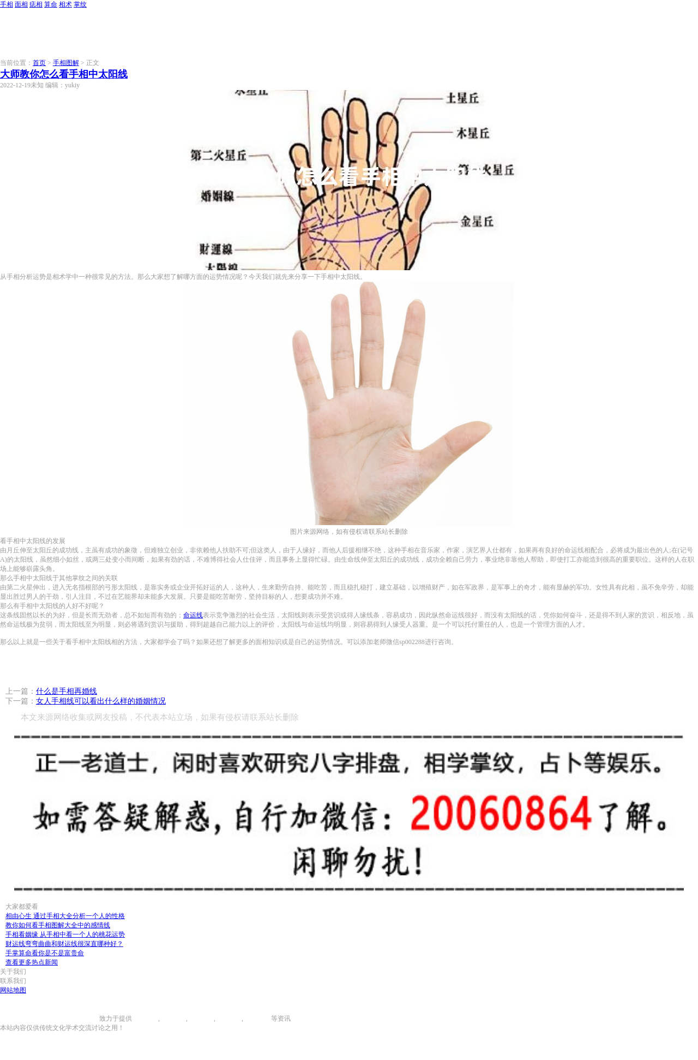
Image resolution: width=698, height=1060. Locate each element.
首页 (39, 63)
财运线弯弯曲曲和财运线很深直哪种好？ (64, 944)
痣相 (36, 4)
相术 (65, 4)
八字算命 (228, 1018)
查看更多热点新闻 (31, 962)
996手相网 (84, 1018)
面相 (21, 4)
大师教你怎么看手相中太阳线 (64, 74)
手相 (6, 4)
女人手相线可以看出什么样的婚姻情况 (101, 701)
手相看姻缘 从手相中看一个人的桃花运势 (65, 934)
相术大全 (258, 1018)
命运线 (193, 615)
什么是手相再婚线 (66, 691)
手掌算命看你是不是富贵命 (44, 953)
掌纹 (80, 4)
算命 (50, 4)
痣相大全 (201, 1018)
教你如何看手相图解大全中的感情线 (57, 925)
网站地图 (13, 990)
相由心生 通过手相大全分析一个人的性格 (65, 916)
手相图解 (66, 63)
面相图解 (173, 1018)
